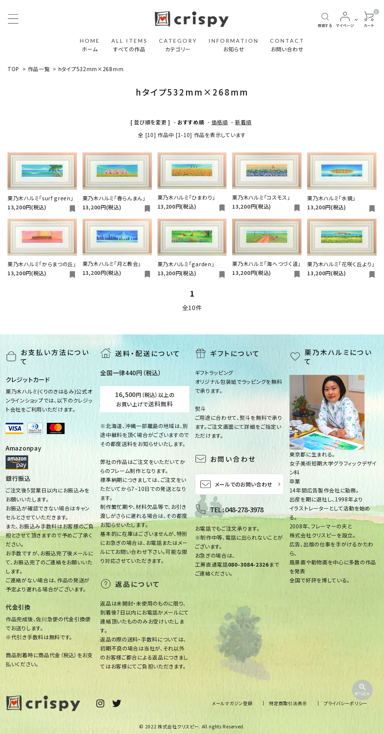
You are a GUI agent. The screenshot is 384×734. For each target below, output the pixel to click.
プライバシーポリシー (346, 703)
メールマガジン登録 (232, 703)
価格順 (220, 122)
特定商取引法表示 (288, 703)
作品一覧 (39, 69)
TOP (13, 69)
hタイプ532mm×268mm (91, 69)
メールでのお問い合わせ (236, 484)
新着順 (243, 122)
